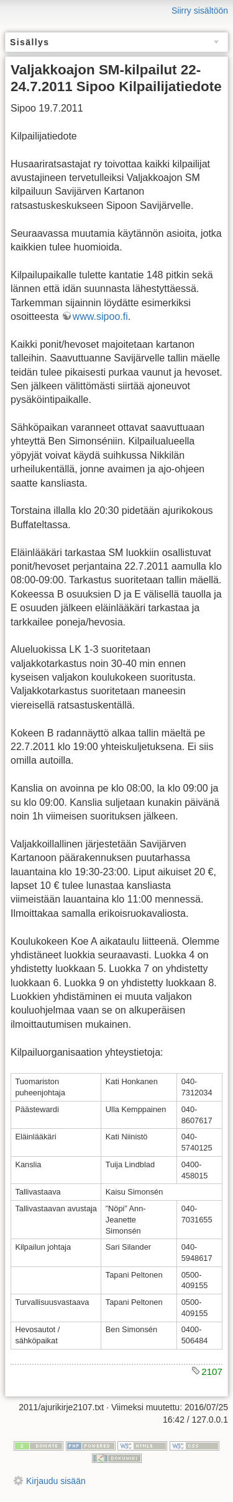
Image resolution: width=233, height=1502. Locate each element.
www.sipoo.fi (100, 316)
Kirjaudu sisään (56, 1481)
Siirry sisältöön (199, 10)
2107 (211, 1371)
